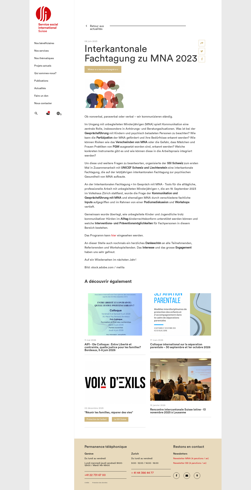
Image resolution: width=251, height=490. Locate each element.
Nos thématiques (44, 58)
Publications (41, 81)
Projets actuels (42, 66)
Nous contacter (43, 103)
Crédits (87, 482)
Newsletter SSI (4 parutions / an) (189, 463)
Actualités (40, 88)
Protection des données (99, 482)
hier (113, 235)
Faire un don (41, 96)
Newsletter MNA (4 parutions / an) (191, 458)
